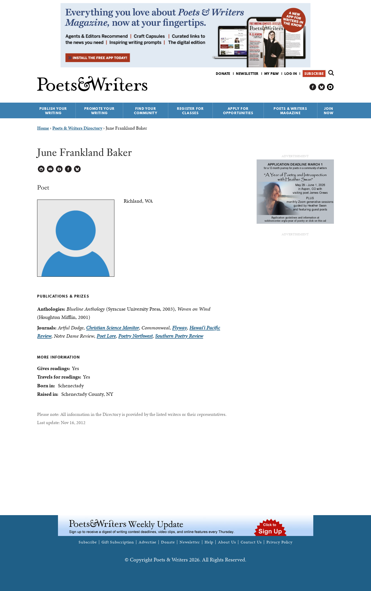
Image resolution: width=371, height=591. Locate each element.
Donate (223, 73)
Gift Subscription (118, 542)
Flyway (179, 327)
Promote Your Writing (99, 110)
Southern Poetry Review (179, 335)
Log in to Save (59, 169)
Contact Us (251, 542)
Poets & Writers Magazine (290, 110)
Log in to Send (50, 169)
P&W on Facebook (312, 87)
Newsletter (247, 73)
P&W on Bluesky (321, 87)
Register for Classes (190, 110)
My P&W (271, 73)
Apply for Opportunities (238, 110)
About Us (227, 542)
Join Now (329, 110)
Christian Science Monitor (112, 327)
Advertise (147, 542)
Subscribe (314, 73)
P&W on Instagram (330, 87)
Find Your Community (145, 110)
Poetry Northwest (135, 335)
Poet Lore (106, 335)
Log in (290, 73)
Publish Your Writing (53, 110)
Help (209, 542)
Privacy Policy (279, 542)
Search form (331, 73)
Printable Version (41, 169)
